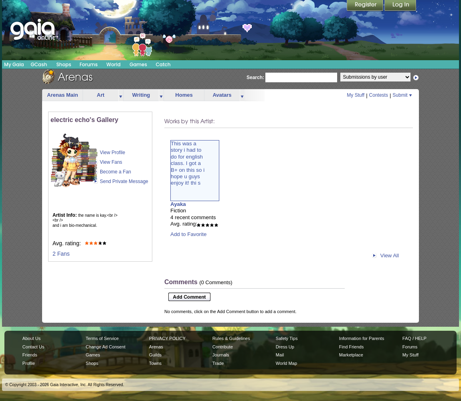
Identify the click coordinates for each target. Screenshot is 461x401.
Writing (141, 95)
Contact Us (33, 346)
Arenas (156, 346)
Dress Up (285, 346)
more (120, 95)
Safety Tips (287, 338)
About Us (31, 338)
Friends (29, 354)
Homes (183, 95)
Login (400, 6)
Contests (378, 95)
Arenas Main (62, 95)
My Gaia (14, 64)
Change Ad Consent (105, 346)
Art (101, 95)
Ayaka (178, 204)
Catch (163, 64)
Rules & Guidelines (231, 338)
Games (138, 64)
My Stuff (355, 95)
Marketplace (351, 354)
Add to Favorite (188, 234)
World (113, 64)
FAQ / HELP (414, 338)
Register (365, 6)
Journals (220, 354)
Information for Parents (361, 338)
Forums (88, 64)
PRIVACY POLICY (167, 338)
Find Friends (351, 346)
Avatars (221, 95)
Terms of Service (102, 338)
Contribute (222, 346)
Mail (280, 354)
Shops (63, 64)
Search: (255, 77)
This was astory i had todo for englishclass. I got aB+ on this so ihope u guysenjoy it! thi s (187, 163)
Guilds (155, 354)
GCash (39, 64)
